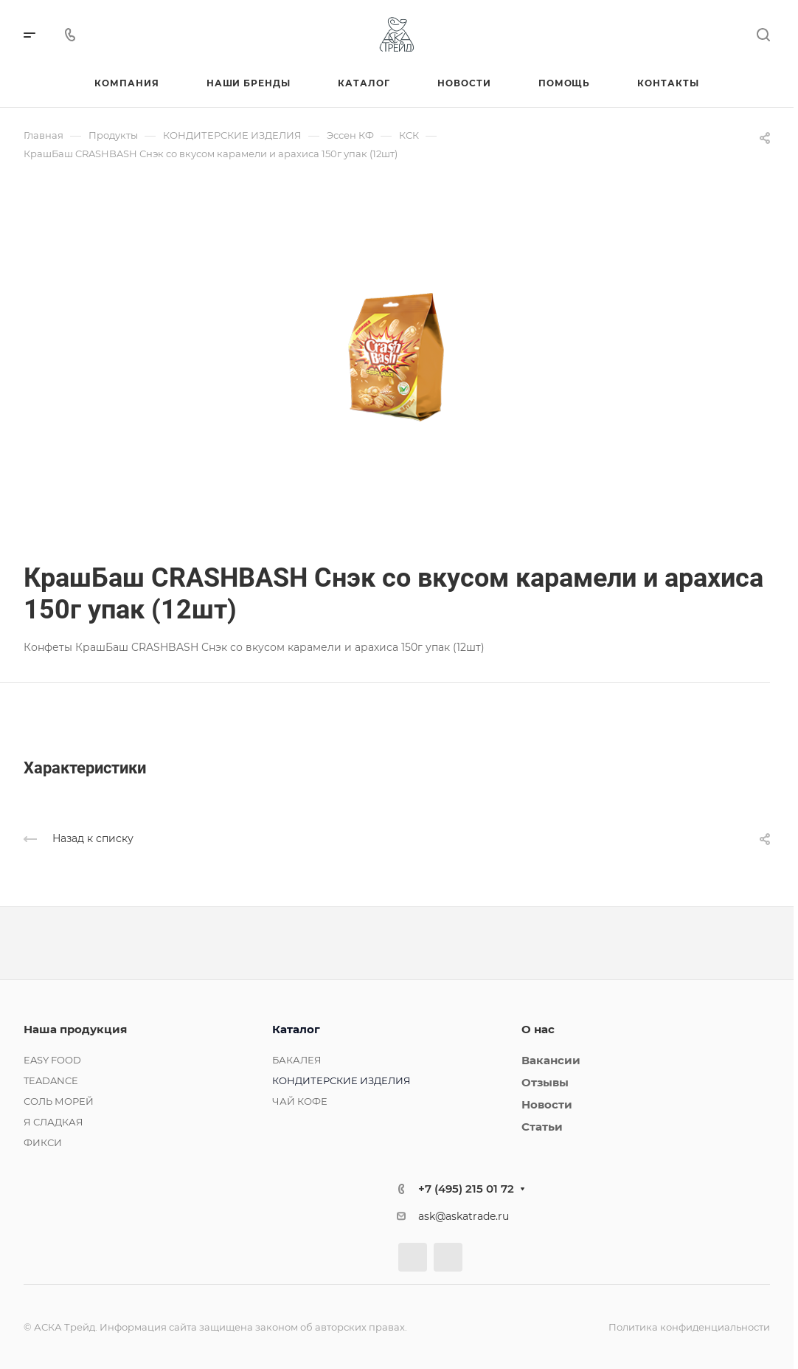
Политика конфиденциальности (689, 1327)
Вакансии (550, 1060)
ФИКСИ (43, 1142)
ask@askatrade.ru (463, 1216)
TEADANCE (51, 1080)
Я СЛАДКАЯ (53, 1122)
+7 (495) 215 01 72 (466, 1189)
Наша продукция (75, 1029)
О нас (538, 1029)
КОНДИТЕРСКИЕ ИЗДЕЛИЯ (341, 1080)
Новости (546, 1104)
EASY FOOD (52, 1060)
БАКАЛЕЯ (297, 1060)
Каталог (296, 1029)
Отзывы (545, 1082)
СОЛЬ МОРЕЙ (59, 1101)
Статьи (542, 1127)
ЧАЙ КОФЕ (299, 1101)
